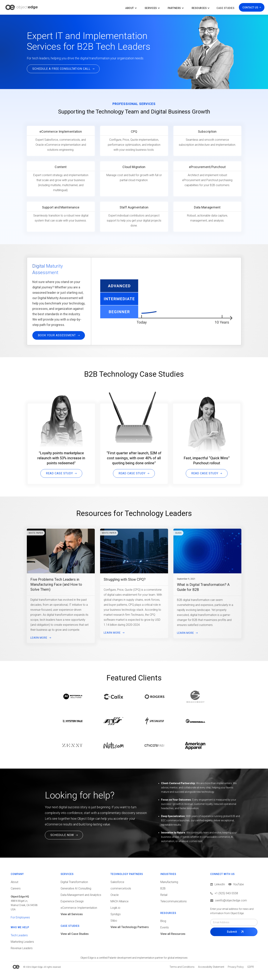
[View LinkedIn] (217, 884)
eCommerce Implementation (79, 907)
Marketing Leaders (22, 941)
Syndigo (115, 914)
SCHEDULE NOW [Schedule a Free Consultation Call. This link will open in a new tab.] (62, 835)
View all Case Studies (75, 934)
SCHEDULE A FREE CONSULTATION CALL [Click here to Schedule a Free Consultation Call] (61, 68)
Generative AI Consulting (76, 888)
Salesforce (117, 882)
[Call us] (233, 893)
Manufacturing (169, 882)
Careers (16, 888)
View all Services (72, 914)
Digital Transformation (74, 882)
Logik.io (115, 907)
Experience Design (72, 901)
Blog (163, 921)
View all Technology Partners (129, 927)
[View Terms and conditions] (182, 966)
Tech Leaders (19, 935)
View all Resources (172, 934)
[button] (131, 7)
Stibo (113, 920)
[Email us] (233, 900)
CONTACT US (250, 7)
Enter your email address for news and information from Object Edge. (232, 911)
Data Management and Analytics (81, 895)
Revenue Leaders (22, 948)
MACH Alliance (119, 901)
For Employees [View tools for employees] (20, 917)
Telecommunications (173, 901)
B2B (163, 888)
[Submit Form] (233, 932)
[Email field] (233, 922)
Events (164, 927)
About (14, 882)
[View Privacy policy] (236, 966)
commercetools (120, 888)
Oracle (114, 895)
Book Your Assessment (57, 348)
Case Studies (225, 8)
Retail (163, 895)
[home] (22, 7)
